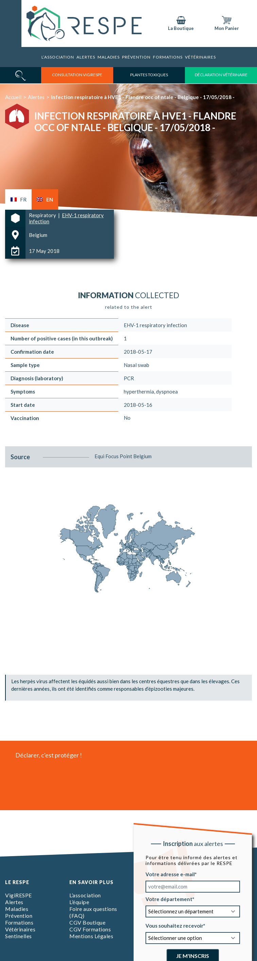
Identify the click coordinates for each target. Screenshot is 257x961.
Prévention (136, 57)
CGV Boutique (87, 922)
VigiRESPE (18, 895)
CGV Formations (90, 929)
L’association (57, 57)
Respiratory (43, 215)
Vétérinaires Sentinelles (20, 932)
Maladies (109, 57)
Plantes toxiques (149, 74)
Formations (168, 57)
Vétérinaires (200, 57)
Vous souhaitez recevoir (174, 926)
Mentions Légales (91, 936)
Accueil (13, 97)
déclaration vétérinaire (221, 74)
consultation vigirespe (77, 74)
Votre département (168, 899)
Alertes (85, 57)
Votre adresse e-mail (170, 874)
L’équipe (79, 902)
